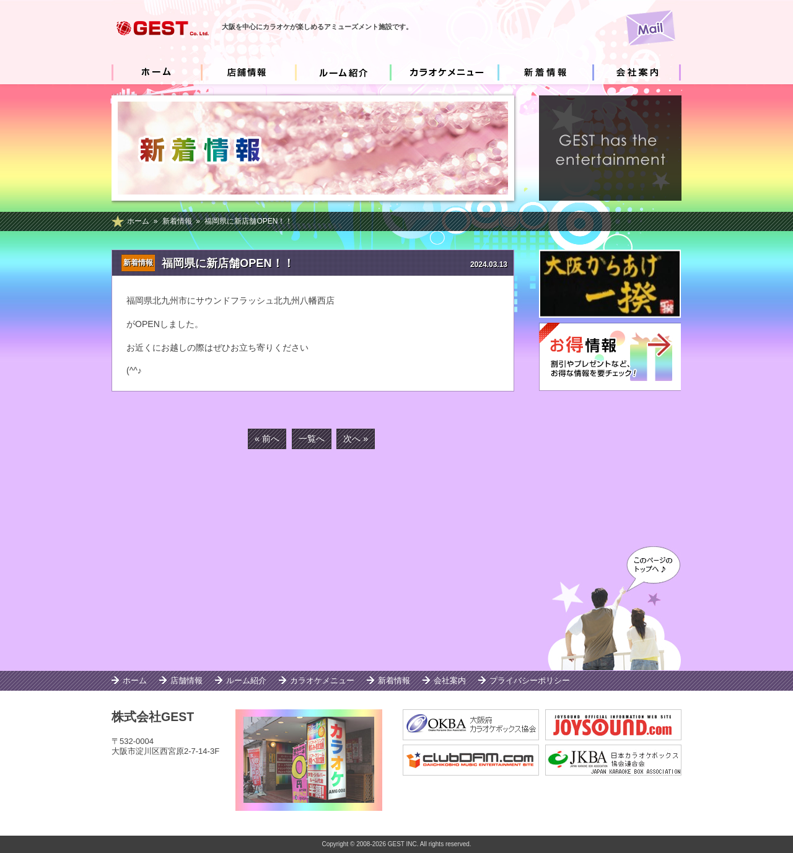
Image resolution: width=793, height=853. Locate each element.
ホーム (138, 221)
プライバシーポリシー (529, 680)
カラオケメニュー (322, 680)
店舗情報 (186, 680)
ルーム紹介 (246, 680)
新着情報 (177, 221)
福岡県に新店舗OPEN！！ (228, 262)
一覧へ (312, 439)
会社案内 (450, 680)
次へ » (355, 439)
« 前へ (267, 439)
